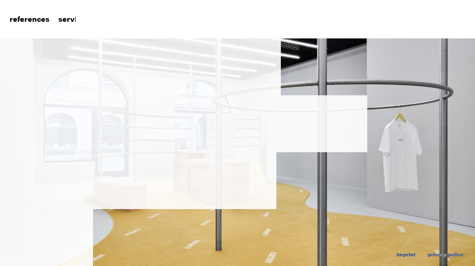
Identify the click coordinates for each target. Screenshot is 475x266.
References (28, 19)
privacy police (445, 254)
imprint (406, 254)
